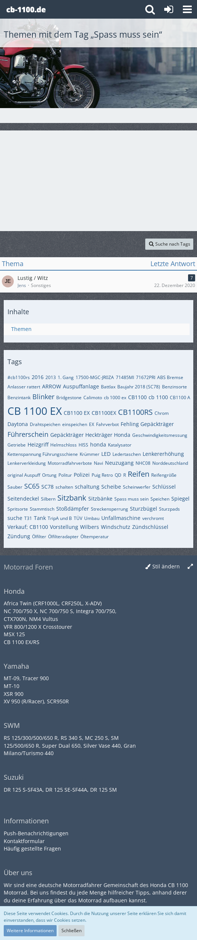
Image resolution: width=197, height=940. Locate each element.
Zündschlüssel (150, 526)
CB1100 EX (77, 412)
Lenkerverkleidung (26, 463)
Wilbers (89, 526)
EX (91, 424)
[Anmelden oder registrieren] (168, 9)
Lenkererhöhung (163, 453)
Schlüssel (164, 486)
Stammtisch (42, 509)
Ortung (49, 475)
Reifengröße (164, 475)
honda (98, 444)
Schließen (71, 930)
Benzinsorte (174, 387)
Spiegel (180, 498)
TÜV (78, 518)
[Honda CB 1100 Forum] (26, 9)
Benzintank (19, 397)
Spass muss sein (131, 499)
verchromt (153, 518)
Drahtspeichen (45, 424)
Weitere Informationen (30, 930)
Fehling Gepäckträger (147, 424)
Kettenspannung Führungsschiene (42, 454)
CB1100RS (135, 412)
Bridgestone (69, 397)
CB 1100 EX (34, 411)
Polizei (82, 474)
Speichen (159, 499)
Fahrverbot (107, 424)
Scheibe (111, 486)
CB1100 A (180, 397)
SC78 (47, 486)
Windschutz (115, 526)
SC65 (31, 486)
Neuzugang (119, 462)
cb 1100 (158, 397)
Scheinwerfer (136, 487)
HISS (83, 445)
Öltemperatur (94, 536)
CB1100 (137, 397)
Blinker (43, 396)
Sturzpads (169, 509)
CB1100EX (104, 412)
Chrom (162, 413)
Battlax (108, 387)
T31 (28, 518)
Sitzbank (71, 498)
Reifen (138, 474)
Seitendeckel (23, 498)
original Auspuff (23, 475)
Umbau (91, 518)
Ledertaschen (126, 454)
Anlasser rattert (23, 387)
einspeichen (74, 424)
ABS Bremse (170, 377)
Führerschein (27, 434)
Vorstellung (64, 526)
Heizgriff (38, 444)
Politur (65, 475)
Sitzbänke (100, 498)
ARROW (51, 386)
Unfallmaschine (120, 517)
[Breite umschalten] (190, 567)
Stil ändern (166, 566)
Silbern (48, 499)
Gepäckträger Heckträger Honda (90, 434)
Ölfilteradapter (63, 536)
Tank (40, 517)
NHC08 (143, 463)
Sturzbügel (143, 508)
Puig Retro (102, 475)
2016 (38, 377)
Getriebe (16, 445)
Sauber (14, 487)
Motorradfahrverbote (70, 463)
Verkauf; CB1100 (27, 526)
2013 (50, 377)
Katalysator (119, 445)
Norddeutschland (170, 463)
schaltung (87, 486)
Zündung (18, 536)
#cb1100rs (18, 377)
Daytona (17, 424)
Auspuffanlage (81, 386)
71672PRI (145, 377)
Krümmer (89, 454)
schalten (64, 487)
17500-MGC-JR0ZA (95, 377)
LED (106, 453)
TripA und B (60, 518)
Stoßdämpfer (72, 508)
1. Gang (66, 377)
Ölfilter (39, 536)
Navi (98, 463)
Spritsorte (17, 509)
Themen (21, 328)
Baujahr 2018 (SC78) (138, 387)
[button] (187, 9)
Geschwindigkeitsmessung (159, 435)
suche (14, 517)
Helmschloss (63, 445)
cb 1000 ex (115, 397)
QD (118, 475)
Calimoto (92, 397)
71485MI (125, 377)
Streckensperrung (109, 509)
